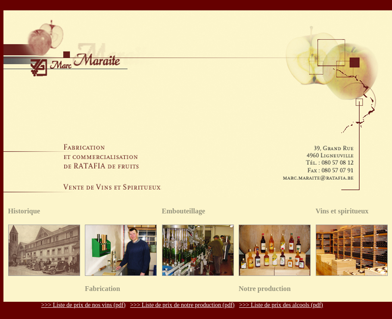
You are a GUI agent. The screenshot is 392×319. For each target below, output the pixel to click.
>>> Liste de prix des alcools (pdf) (281, 305)
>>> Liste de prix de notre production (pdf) (182, 305)
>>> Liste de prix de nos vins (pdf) (83, 305)
